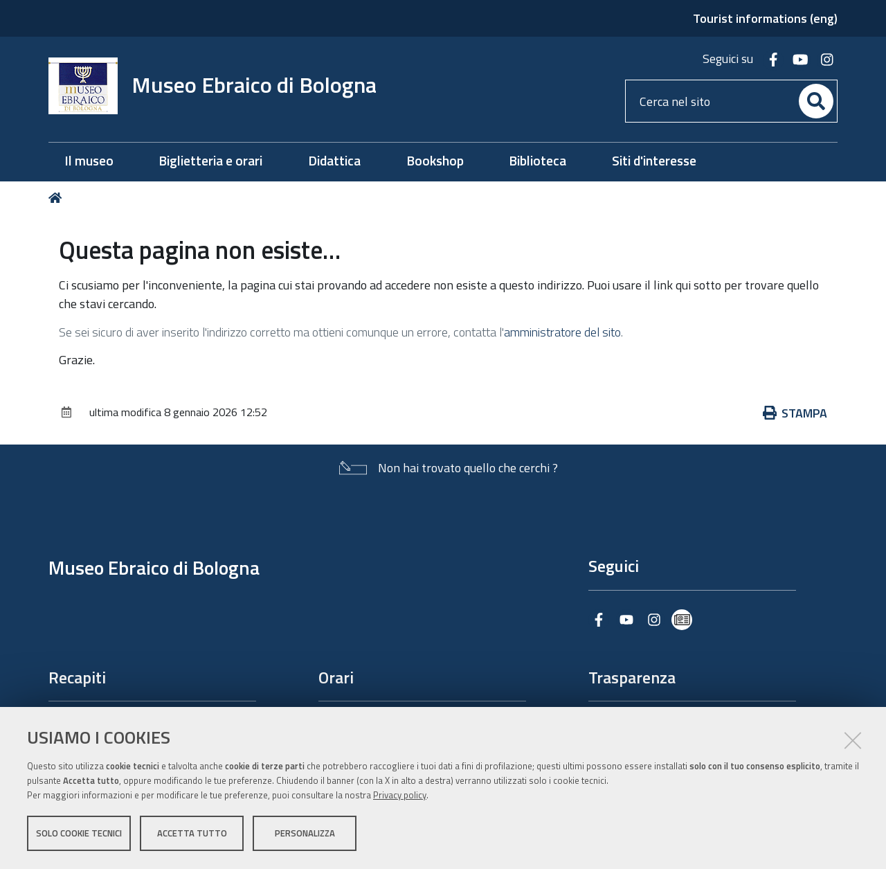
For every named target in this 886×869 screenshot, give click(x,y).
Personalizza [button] (305, 833)
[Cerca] (816, 101)
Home (57, 198)
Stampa (795, 413)
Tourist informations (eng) (765, 18)
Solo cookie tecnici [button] (79, 833)
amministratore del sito (562, 332)
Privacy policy (399, 795)
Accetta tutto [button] (192, 833)
